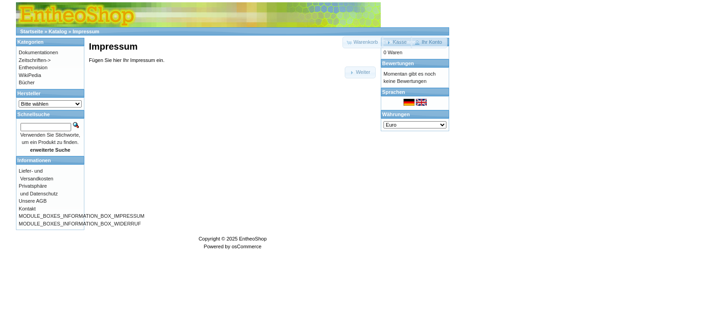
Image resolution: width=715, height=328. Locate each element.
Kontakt (27, 208)
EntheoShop (253, 238)
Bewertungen (398, 63)
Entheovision (33, 67)
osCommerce (246, 246)
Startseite (31, 31)
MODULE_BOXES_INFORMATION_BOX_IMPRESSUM (81, 216)
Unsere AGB (33, 201)
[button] (397, 42)
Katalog (58, 31)
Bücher (27, 82)
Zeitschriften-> (35, 60)
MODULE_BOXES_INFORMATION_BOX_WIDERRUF (80, 223)
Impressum (86, 31)
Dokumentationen (38, 52)
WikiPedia (30, 75)
